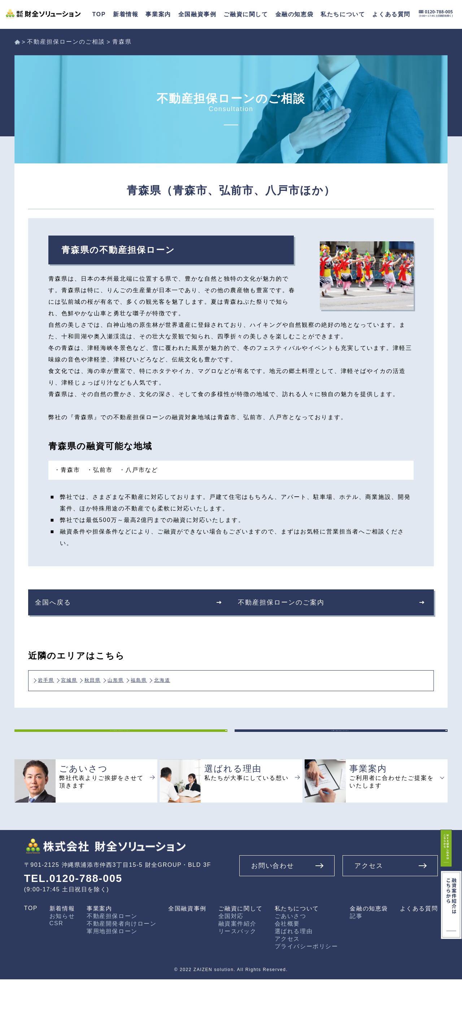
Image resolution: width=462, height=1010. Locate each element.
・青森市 (67, 470)
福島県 (190, 678)
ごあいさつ (290, 947)
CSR (56, 954)
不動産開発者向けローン (122, 954)
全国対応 (231, 947)
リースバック (237, 962)
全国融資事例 (197, 14)
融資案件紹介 (237, 954)
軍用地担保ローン (112, 962)
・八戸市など (138, 470)
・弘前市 (100, 470)
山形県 (155, 678)
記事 (356, 947)
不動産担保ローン (112, 947)
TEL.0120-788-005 (77, 909)
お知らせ (62, 947)
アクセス (287, 969)
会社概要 (287, 954)
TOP (31, 939)
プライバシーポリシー (306, 977)
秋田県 (120, 678)
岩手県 (51, 678)
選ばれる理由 (294, 962)
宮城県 (86, 678)
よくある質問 (419, 939)
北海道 (224, 678)
